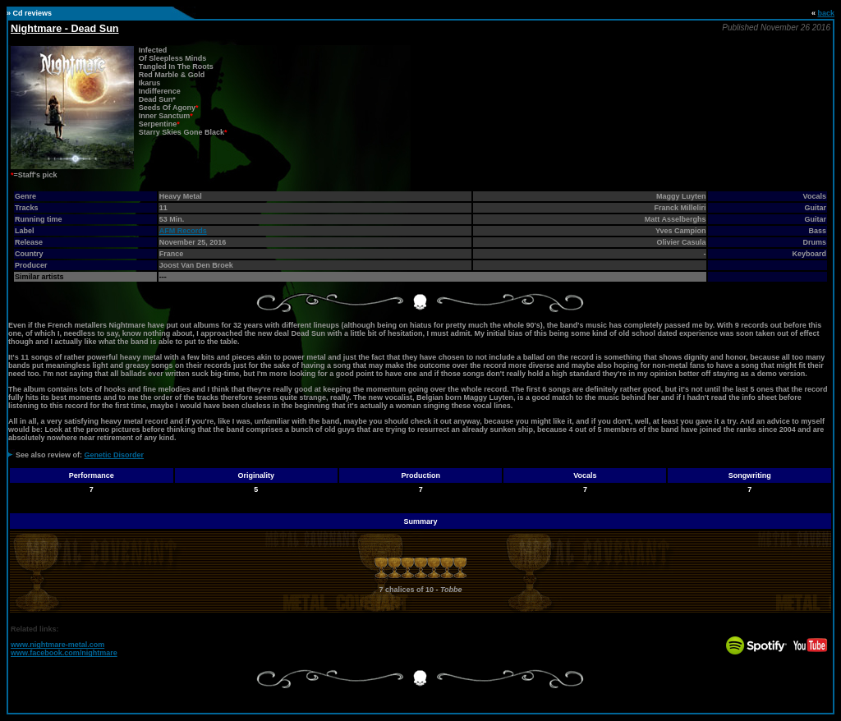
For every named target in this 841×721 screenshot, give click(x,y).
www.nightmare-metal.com (57, 645)
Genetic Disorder (115, 455)
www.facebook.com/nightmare (64, 653)
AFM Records (183, 231)
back (825, 13)
